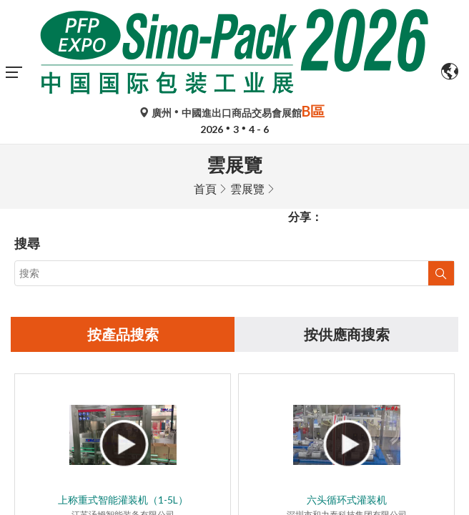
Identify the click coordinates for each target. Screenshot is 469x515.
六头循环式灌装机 (347, 356)
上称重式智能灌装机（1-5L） (123, 356)
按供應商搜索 (347, 191)
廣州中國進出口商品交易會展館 (234, 113)
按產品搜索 (123, 191)
